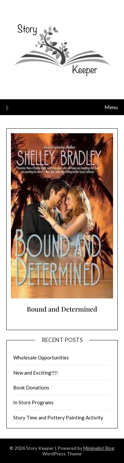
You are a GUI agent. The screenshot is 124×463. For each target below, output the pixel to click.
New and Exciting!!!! (35, 373)
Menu (111, 107)
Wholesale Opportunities (41, 357)
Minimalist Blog (98, 448)
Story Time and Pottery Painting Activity (58, 417)
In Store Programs (33, 402)
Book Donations (31, 387)
